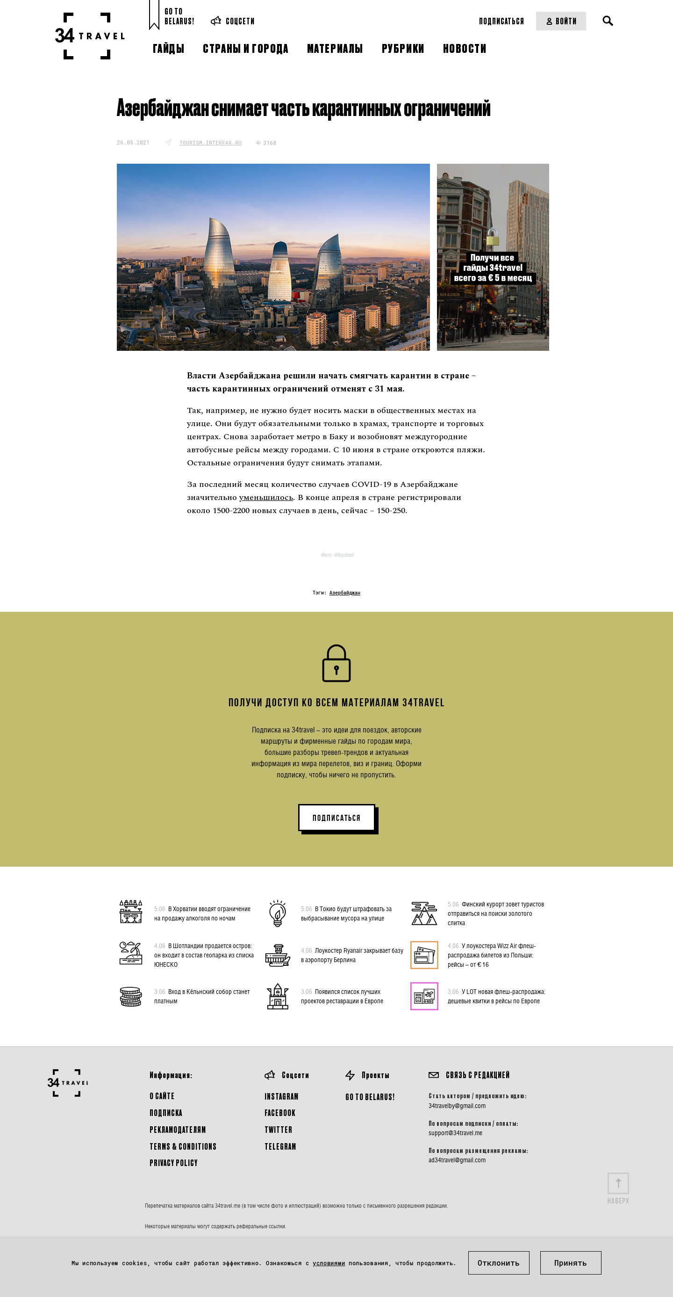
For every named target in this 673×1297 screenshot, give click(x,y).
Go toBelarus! (179, 16)
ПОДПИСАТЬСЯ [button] (337, 818)
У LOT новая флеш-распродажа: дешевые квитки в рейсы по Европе (496, 996)
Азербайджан (344, 593)
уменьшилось (266, 497)
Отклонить (499, 1263)
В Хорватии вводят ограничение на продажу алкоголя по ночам (202, 913)
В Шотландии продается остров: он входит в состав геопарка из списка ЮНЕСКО (204, 954)
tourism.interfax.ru (210, 142)
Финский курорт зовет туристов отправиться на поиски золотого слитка (496, 913)
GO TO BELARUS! (370, 1096)
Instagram (282, 1096)
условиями (329, 1263)
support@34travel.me (455, 1133)
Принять (570, 1263)
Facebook (280, 1112)
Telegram (280, 1146)
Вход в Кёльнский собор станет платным (202, 996)
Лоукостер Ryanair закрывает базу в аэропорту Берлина (352, 955)
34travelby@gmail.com (457, 1105)
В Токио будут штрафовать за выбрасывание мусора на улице (346, 913)
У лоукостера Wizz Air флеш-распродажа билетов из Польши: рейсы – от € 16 (492, 954)
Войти (561, 20)
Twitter (279, 1129)
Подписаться (501, 20)
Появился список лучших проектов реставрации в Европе (342, 996)
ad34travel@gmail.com (457, 1160)
